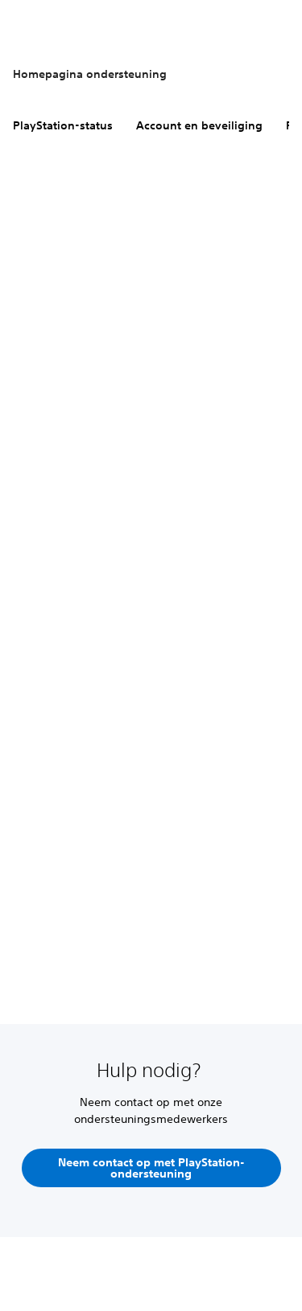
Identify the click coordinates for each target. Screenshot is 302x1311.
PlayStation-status (63, 125)
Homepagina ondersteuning (90, 74)
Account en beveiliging (199, 125)
